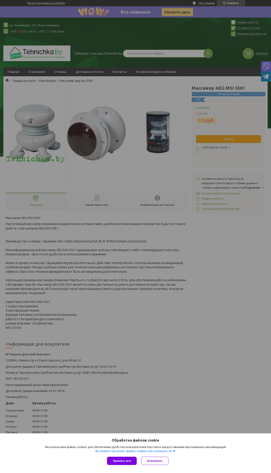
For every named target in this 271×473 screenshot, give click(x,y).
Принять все (122, 461)
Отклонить (154, 461)
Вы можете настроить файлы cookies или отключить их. (134, 451)
